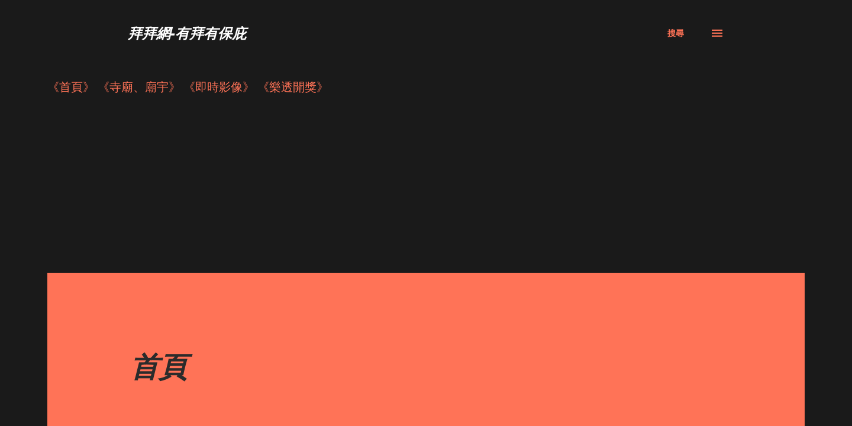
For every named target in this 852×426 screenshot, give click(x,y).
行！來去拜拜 (165, 415)
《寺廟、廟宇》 (139, 86)
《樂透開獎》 (292, 86)
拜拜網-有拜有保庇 (187, 33)
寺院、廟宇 (159, 391)
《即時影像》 (218, 86)
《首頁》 (71, 86)
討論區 (148, 367)
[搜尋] (675, 33)
